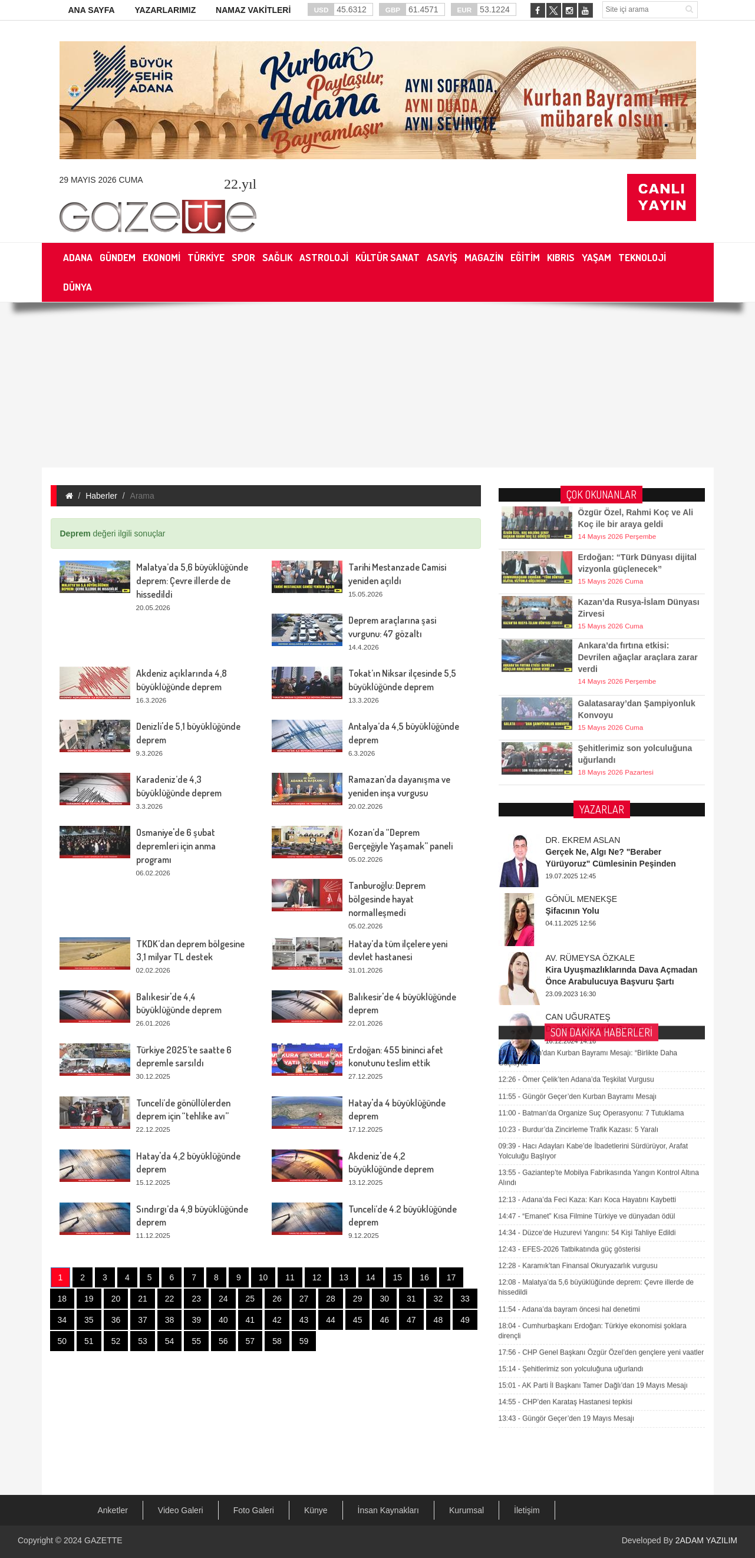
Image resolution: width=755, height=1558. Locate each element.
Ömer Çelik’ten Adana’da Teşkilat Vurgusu (576, 856)
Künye (316, 1510)
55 (196, 1341)
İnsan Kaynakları (388, 1510)
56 (223, 1341)
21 (142, 1298)
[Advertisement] (378, 384)
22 (169, 1298)
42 (277, 1320)
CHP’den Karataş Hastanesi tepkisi (565, 1179)
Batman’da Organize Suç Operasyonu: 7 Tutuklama (591, 889)
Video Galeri (180, 1510)
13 (343, 1277)
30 (384, 1298)
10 (263, 1277)
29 (357, 1298)
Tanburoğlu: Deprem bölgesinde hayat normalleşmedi (387, 899)
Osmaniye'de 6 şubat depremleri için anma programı (176, 845)
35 (89, 1320)
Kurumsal (466, 1510)
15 (398, 1277)
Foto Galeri (253, 1510)
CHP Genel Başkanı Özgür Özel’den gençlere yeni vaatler (601, 1129)
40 (223, 1320)
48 (438, 1320)
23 (196, 1298)
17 (451, 1277)
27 (304, 1298)
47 (411, 1320)
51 (89, 1341)
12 (317, 1277)
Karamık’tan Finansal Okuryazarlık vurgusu (578, 1042)
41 (250, 1320)
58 (277, 1341)
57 (250, 1341)
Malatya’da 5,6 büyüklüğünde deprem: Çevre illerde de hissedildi (192, 580)
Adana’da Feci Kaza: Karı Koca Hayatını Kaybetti (588, 976)
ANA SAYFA (91, 10)
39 (196, 1320)
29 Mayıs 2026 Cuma (101, 180)
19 (89, 1298)
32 (438, 1298)
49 (465, 1320)
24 (223, 1298)
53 (142, 1341)
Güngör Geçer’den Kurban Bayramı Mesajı (578, 873)
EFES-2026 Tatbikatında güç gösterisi (570, 1026)
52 (116, 1341)
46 (384, 1320)
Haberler (101, 495)
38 (169, 1320)
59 (304, 1341)
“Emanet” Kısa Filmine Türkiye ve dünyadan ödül (587, 993)
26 (277, 1298)
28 (330, 1298)
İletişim (527, 1510)
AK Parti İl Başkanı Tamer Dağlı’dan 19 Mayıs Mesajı (593, 1162)
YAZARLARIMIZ (165, 10)
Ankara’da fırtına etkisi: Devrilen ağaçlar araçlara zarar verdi (638, 631)
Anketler (113, 1510)
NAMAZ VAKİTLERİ (253, 10)
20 (116, 1298)
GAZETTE (103, 1540)
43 (304, 1320)
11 (290, 1277)
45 (357, 1320)
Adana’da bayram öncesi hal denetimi (569, 1086)
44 (330, 1320)
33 (465, 1298)
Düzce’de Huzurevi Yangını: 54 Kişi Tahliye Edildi (587, 1009)
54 (169, 1341)
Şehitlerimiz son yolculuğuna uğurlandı (571, 1145)
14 (370, 1277)
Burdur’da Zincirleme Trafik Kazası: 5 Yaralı (578, 906)
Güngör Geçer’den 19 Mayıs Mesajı (567, 1195)
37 (142, 1320)
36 (116, 1320)
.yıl (240, 184)
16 (424, 1277)
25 (250, 1298)
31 (411, 1298)
